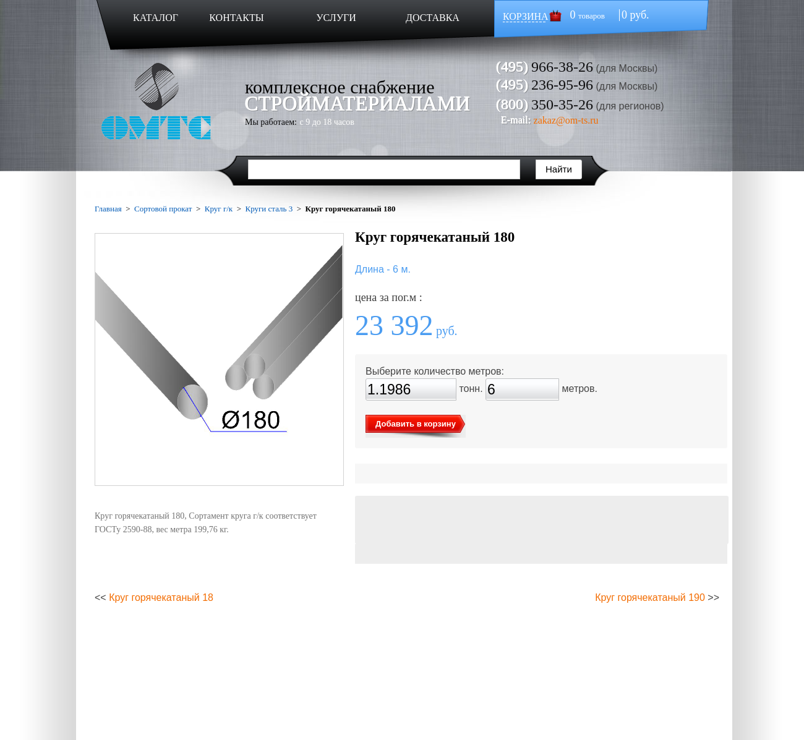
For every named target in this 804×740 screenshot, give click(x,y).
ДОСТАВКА (433, 17)
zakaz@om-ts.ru (566, 120)
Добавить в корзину (415, 423)
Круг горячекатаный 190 (650, 597)
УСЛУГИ (336, 17)
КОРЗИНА (526, 16)
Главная (108, 208)
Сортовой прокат (163, 208)
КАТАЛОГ (155, 17)
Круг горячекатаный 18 (161, 597)
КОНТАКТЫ (236, 17)
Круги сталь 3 (269, 208)
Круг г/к (219, 208)
